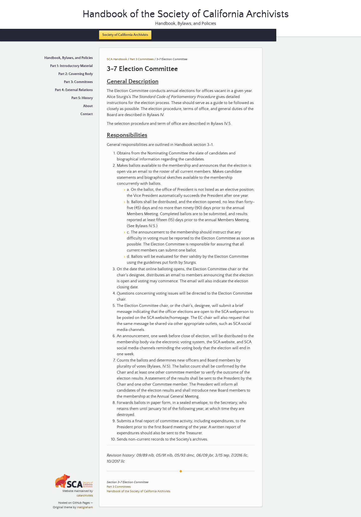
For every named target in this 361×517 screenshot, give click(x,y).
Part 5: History (82, 98)
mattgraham (85, 507)
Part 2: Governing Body (75, 74)
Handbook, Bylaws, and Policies (185, 23)
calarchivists (85, 495)
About (88, 106)
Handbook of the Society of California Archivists (138, 491)
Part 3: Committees (78, 82)
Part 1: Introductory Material (71, 66)
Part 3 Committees (142, 59)
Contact (86, 114)
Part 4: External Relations (74, 90)
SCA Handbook (117, 59)
